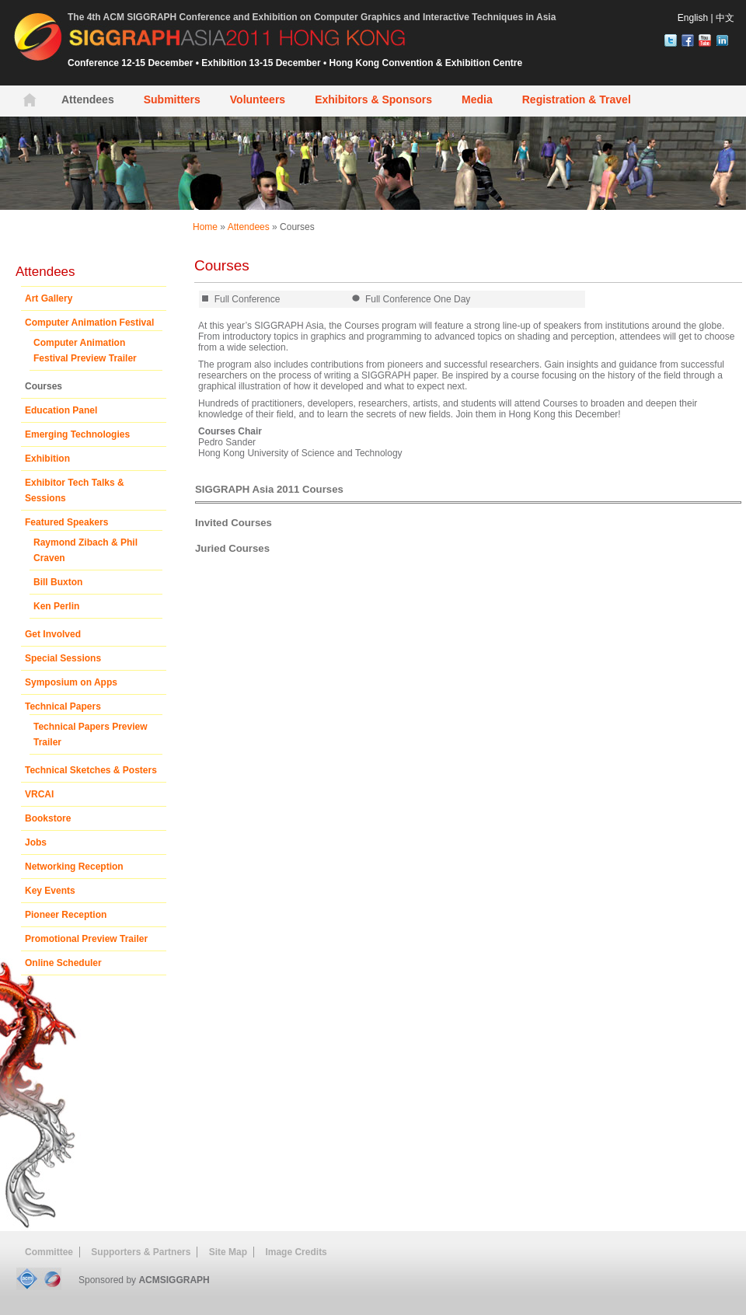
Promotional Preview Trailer (86, 938)
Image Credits (295, 1252)
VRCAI (39, 794)
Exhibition (47, 458)
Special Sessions (63, 658)
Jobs (36, 842)
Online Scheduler (63, 962)
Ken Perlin (56, 606)
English (693, 17)
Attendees (249, 226)
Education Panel (61, 410)
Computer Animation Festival (89, 322)
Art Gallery (48, 298)
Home (205, 226)
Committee (49, 1252)
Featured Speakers (66, 522)
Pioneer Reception (65, 914)
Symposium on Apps (71, 682)
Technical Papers (63, 706)
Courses (297, 226)
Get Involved (53, 634)
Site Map (228, 1252)
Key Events (50, 890)
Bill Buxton (57, 582)
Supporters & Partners (140, 1252)
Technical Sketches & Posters (91, 770)
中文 (725, 17)
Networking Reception (74, 866)
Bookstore (48, 818)
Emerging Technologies (77, 434)
